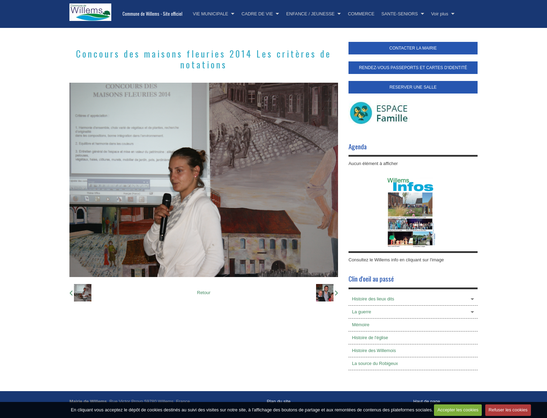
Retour (203, 292)
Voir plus (439, 13)
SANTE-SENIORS (399, 13)
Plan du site (279, 401)
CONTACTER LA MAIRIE (413, 48)
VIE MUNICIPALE (210, 13)
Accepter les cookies (457, 409)
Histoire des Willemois (374, 350)
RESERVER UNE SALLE (412, 87)
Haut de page (426, 401)
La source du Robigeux (375, 363)
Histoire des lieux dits (373, 298)
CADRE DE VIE (257, 13)
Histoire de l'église (370, 337)
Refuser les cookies (508, 409)
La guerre (361, 311)
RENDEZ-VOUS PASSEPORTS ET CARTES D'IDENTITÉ (413, 67)
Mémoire (360, 324)
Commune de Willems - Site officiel (152, 13)
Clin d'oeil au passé (371, 279)
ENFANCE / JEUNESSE (310, 13)
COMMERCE (361, 13)
